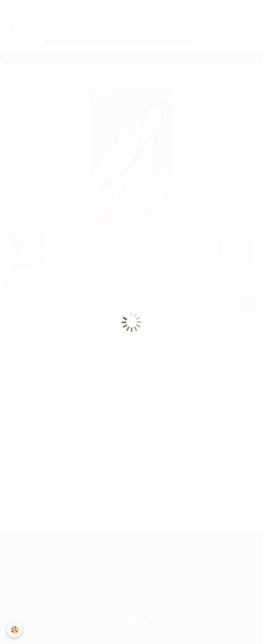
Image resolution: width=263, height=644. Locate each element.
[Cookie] (14, 629)
